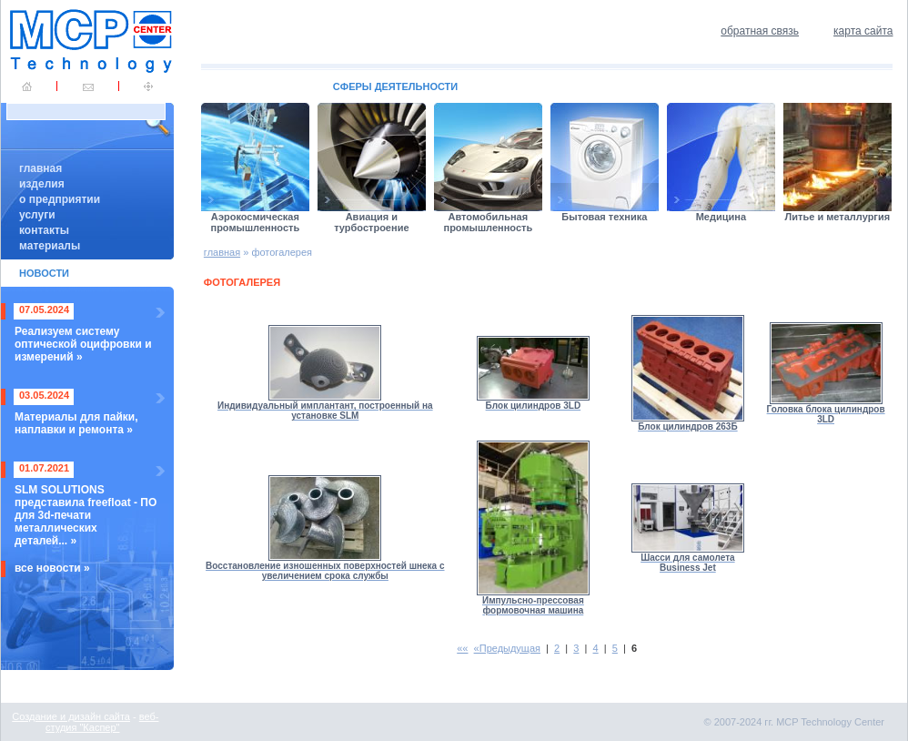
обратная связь (760, 31)
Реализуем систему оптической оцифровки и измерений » (83, 344)
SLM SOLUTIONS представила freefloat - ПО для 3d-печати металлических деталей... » (85, 515)
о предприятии (59, 199)
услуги (37, 214)
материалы (49, 245)
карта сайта (863, 31)
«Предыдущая (507, 648)
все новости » (52, 568)
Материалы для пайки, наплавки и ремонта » (76, 423)
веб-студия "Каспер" (101, 722)
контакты (44, 230)
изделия (42, 184)
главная (40, 168)
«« (462, 648)
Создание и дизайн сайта (71, 716)
